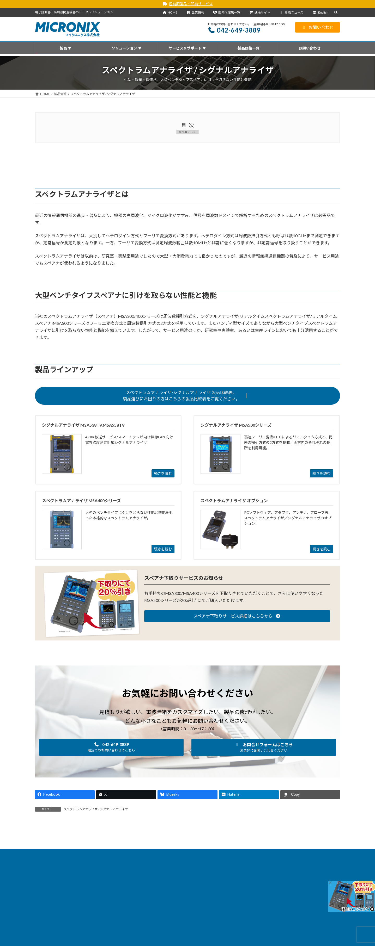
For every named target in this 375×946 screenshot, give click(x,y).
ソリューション (139, 854)
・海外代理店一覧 (156, 938)
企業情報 (195, 12)
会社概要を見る (157, 924)
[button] (187, 395)
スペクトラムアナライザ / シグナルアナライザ (96, 809)
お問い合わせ (317, 27)
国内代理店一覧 (226, 12)
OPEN (192, 131)
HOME (169, 12)
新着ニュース (291, 12)
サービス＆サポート (174, 854)
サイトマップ (262, 854)
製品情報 (83, 854)
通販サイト (259, 12)
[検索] (324, 876)
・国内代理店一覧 (156, 931)
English (320, 12)
